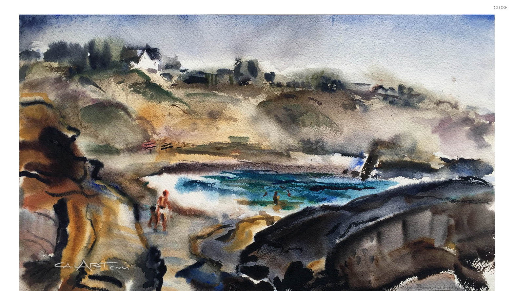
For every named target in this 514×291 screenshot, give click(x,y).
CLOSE (500, 7)
